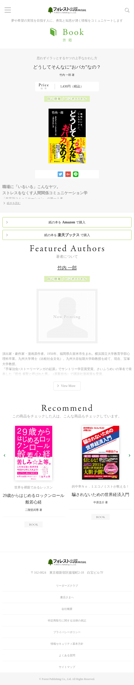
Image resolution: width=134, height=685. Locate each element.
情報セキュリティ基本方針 (67, 643)
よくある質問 (67, 655)
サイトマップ (67, 667)
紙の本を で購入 (67, 222)
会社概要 (67, 609)
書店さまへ (67, 597)
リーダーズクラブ (67, 585)
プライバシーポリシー (67, 632)
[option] (33, 477)
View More (68, 386)
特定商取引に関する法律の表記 (67, 620)
